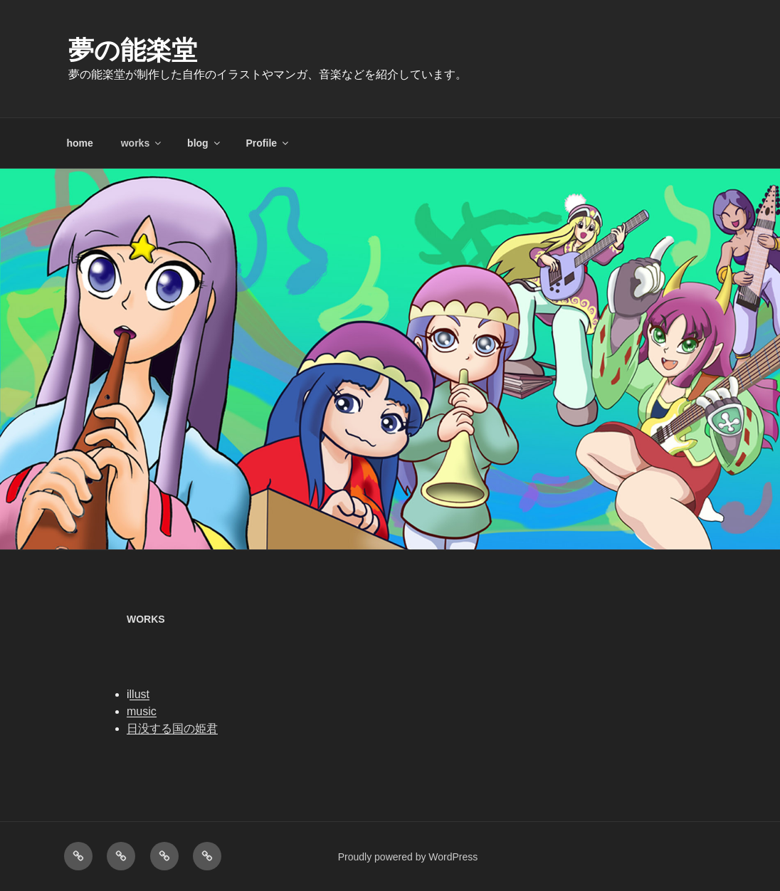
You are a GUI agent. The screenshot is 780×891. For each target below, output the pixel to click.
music (142, 711)
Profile (268, 143)
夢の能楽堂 (132, 50)
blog (204, 143)
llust (139, 694)
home (80, 143)
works (142, 143)
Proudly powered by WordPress (408, 857)
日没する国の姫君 (172, 728)
